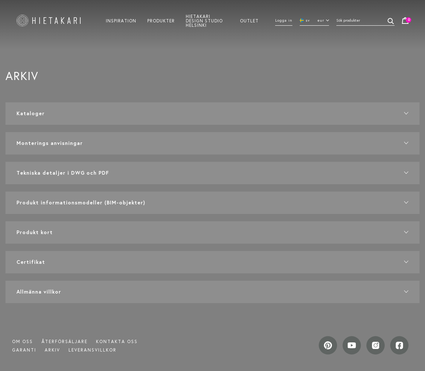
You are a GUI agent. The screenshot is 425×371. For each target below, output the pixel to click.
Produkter (161, 20)
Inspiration (121, 20)
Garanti (24, 350)
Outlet (249, 20)
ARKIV (52, 350)
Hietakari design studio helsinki (204, 21)
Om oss (22, 341)
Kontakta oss (117, 341)
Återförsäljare (64, 341)
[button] (212, 113)
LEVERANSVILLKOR (93, 350)
